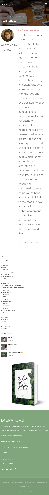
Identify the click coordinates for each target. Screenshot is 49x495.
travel (4, 318)
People (4, 307)
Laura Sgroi (5, 291)
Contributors (6, 271)
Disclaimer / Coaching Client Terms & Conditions (14, 446)
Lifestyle (5, 294)
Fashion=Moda (6, 280)
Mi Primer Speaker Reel (13, 344)
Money (4, 298)
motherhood (6, 300)
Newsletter (6, 305)
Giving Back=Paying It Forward (11, 284)
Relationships (6, 314)
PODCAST (10, 440)
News (4, 303)
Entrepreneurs (6, 275)
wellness (5, 325)
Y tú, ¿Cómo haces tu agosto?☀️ (16, 351)
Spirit (4, 316)
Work (4, 327)
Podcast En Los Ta (7, 309)
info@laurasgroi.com (7, 458)
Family (4, 278)
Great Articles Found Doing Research (13, 287)
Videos (4, 323)
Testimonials (10, 15)
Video (4, 321)
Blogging (5, 262)
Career (4, 266)
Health (4, 289)
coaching (5, 269)
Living (4, 296)
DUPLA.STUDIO (27, 490)
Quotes (4, 312)
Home (2, 15)
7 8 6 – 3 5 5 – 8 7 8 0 (7, 463)
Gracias (10, 336)
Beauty (4, 260)
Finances (5, 282)
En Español (5, 273)
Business (5, 264)
